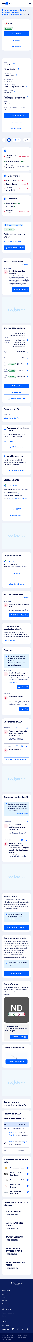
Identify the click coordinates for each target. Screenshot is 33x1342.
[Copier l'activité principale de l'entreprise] (27, 340)
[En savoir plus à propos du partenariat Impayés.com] (28, 1186)
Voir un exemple (25, 264)
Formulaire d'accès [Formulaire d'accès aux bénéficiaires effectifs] (10, 641)
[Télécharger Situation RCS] (27, 364)
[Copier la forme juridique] (15, 92)
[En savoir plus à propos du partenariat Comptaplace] (28, 1180)
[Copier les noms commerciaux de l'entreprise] (27, 358)
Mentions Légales (22, 1337)
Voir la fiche (16, 573)
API (3, 1303)
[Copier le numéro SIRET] (18, 69)
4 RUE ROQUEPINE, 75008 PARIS (14, 98)
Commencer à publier (22, 813)
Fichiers (4, 1297)
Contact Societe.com (8, 1313)
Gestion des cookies (22, 1335)
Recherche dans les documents (16, 759)
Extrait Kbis (16, 386)
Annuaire (4, 1300)
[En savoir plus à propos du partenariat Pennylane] (28, 1192)
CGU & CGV (12, 1335)
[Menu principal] (30, 3)
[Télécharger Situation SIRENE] (27, 370)
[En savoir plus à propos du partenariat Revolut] (28, 1174)
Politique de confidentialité (8, 1337)
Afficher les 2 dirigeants (16, 584)
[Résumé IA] (17, 727)
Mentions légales (16, 128)
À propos (4, 1335)
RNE (9, 109)
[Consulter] (22, 727)
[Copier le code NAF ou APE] (26, 86)
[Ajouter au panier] (20, 289)
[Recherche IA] (9, 140)
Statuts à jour (16, 122)
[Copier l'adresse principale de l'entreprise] (27, 97)
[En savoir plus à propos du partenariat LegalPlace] (28, 1168)
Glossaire (4, 1316)
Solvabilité (16, 34)
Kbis (16, 140)
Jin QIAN (7, 103)
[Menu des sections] (4, 140)
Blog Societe (5, 1325)
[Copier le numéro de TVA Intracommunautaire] (17, 75)
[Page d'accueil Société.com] (6, 3)
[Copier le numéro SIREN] (14, 63)
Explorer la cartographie (16, 1062)
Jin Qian (11, 1133)
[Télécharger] (27, 727)
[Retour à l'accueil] (16, 1283)
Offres (3, 1294)
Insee (5, 109)
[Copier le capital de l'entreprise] (27, 352)
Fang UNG (12, 1135)
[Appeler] (16, 40)
